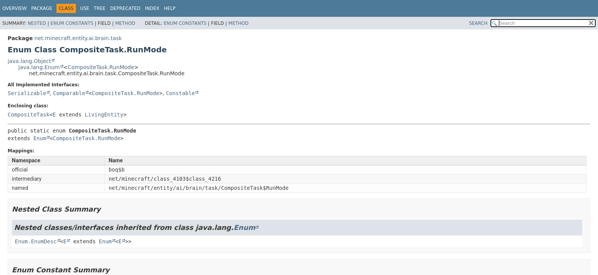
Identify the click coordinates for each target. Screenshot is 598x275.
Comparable (69, 93)
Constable (180, 93)
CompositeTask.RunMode (101, 67)
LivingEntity (104, 115)
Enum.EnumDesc (36, 241)
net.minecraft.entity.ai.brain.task (78, 38)
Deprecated (125, 8)
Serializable (27, 93)
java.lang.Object (29, 61)
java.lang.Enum (39, 67)
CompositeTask (29, 115)
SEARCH (478, 23)
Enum (39, 138)
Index (152, 8)
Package (41, 8)
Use (84, 8)
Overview (14, 8)
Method (125, 23)
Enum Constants (71, 23)
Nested (36, 23)
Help (170, 8)
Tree (100, 8)
